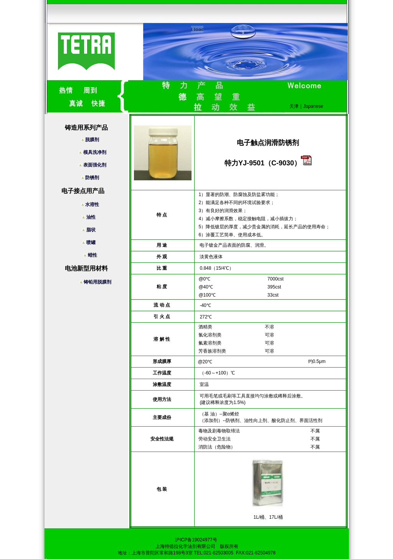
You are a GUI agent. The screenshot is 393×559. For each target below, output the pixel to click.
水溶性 (92, 204)
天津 (294, 106)
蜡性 (95, 255)
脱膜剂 (92, 139)
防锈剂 (92, 177)
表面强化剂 (92, 165)
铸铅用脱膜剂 (96, 282)
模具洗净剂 (92, 152)
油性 (92, 217)
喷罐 (92, 242)
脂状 (92, 230)
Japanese (313, 106)
